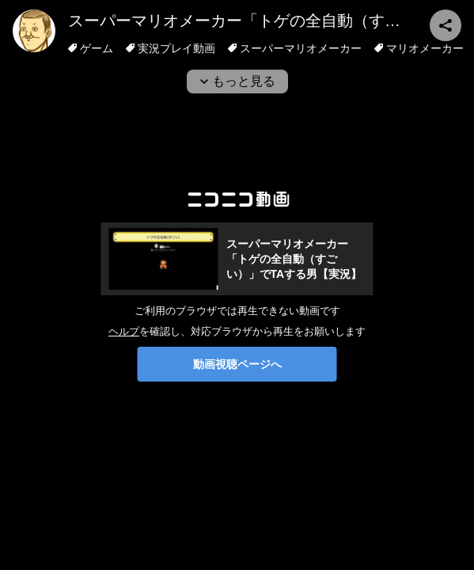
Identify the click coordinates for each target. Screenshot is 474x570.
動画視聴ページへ (237, 364)
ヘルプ (123, 331)
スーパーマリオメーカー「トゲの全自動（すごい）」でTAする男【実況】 (294, 259)
